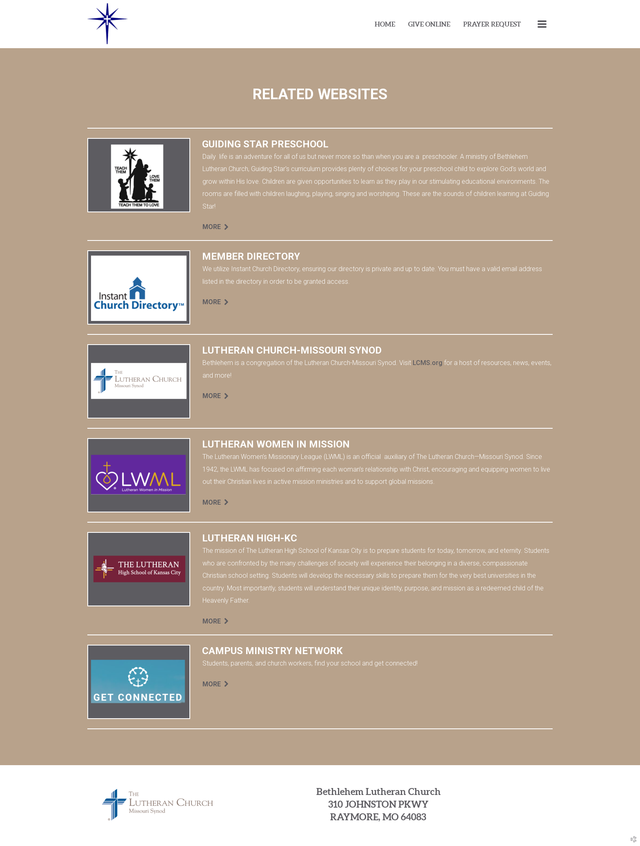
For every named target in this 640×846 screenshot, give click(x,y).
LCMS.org (427, 363)
